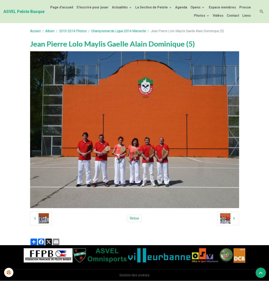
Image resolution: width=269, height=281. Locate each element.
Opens (195, 7)
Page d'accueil (61, 7)
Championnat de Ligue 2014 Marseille (118, 31)
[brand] (24, 11)
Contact (233, 16)
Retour (134, 218)
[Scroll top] (261, 273)
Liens (246, 16)
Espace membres (222, 7)
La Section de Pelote (152, 7)
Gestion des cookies (134, 275)
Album (49, 31)
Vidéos (218, 16)
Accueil (35, 31)
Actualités (120, 7)
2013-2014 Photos (73, 31)
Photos (200, 16)
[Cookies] (8, 272)
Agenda (181, 7)
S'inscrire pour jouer (92, 7)
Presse (245, 7)
